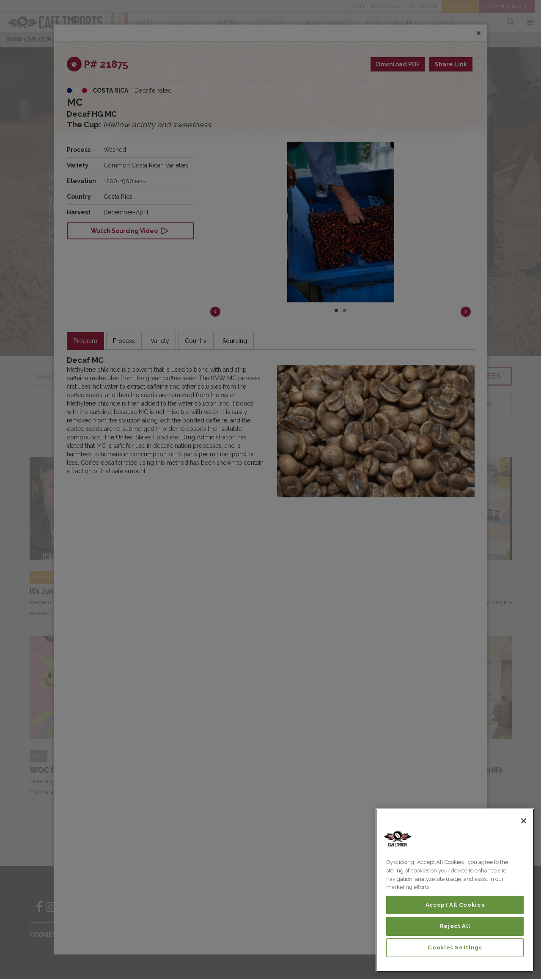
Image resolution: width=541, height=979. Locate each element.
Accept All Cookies (455, 905)
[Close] (523, 821)
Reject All (455, 926)
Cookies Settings (455, 947)
